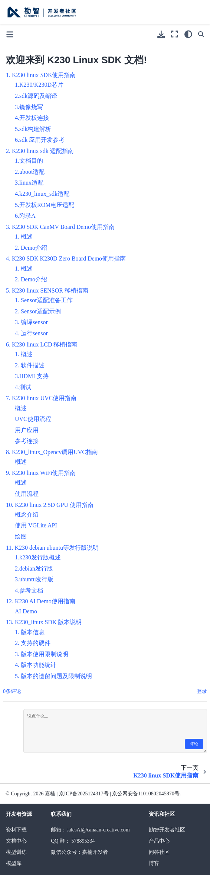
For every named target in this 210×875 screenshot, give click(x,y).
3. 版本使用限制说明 (41, 654)
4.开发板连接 (32, 118)
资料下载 (16, 830)
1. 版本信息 (30, 632)
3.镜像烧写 (29, 107)
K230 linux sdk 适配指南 (43, 151)
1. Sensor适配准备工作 (44, 300)
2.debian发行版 (34, 568)
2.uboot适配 (30, 172)
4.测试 (23, 387)
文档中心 (16, 841)
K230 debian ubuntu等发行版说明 (56, 548)
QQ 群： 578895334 (73, 841)
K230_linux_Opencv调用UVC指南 (55, 452)
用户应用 (27, 430)
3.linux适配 (29, 182)
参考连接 (27, 441)
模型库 (14, 863)
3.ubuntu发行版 (34, 579)
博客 (154, 863)
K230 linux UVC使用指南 (44, 398)
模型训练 (16, 852)
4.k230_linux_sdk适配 (42, 194)
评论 (194, 744)
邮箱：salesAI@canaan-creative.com (90, 830)
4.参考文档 (29, 590)
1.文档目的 (29, 160)
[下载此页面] (161, 34)
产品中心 (159, 841)
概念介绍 (27, 514)
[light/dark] (188, 34)
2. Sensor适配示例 (38, 311)
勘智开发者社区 (167, 830)
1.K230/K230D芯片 (39, 85)
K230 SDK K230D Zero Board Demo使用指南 (69, 258)
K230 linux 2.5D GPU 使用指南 (54, 505)
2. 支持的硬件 (32, 643)
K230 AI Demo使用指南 (45, 601)
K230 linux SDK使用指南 (44, 75)
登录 (202, 691)
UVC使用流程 (33, 419)
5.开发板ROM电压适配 (44, 205)
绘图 (21, 536)
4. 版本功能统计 (35, 665)
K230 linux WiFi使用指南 (44, 473)
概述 (21, 408)
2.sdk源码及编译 (36, 96)
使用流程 (27, 494)
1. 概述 (24, 236)
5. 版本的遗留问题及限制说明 (53, 676)
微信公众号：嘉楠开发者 (79, 852)
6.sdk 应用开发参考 (40, 140)
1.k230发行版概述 (38, 557)
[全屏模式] (174, 34)
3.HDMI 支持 (32, 376)
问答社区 (159, 852)
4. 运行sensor (31, 333)
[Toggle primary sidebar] (10, 34)
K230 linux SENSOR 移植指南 (50, 290)
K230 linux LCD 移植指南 (44, 344)
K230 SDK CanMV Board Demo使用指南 (63, 227)
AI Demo (26, 611)
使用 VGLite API (36, 525)
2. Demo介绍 (31, 248)
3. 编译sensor (31, 322)
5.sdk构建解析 (33, 129)
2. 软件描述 (30, 365)
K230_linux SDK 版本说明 (48, 622)
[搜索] (201, 34)
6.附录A (25, 216)
